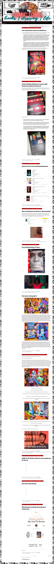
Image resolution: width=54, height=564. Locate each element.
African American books (28, 292)
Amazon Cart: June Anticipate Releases (35, 166)
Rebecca (31, 48)
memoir (32, 292)
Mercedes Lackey (30, 351)
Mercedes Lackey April (29, 296)
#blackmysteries (27, 78)
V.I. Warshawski (39, 241)
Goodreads (28, 553)
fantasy (26, 351)
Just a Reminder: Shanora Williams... (34, 30)
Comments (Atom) (27, 557)
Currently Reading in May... (31, 247)
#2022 (24, 78)
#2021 (24, 553)
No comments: (32, 77)
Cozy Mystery (28, 452)
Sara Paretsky (35, 241)
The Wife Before (33, 32)
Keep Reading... (24, 550)
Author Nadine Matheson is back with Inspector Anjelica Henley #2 (34, 85)
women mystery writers (43, 241)
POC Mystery (34, 78)
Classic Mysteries (24, 452)
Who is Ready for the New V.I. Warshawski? (36, 211)
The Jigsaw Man (33, 89)
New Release (31, 78)
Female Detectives (28, 241)
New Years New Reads (29, 483)
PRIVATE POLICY (4, 23)
